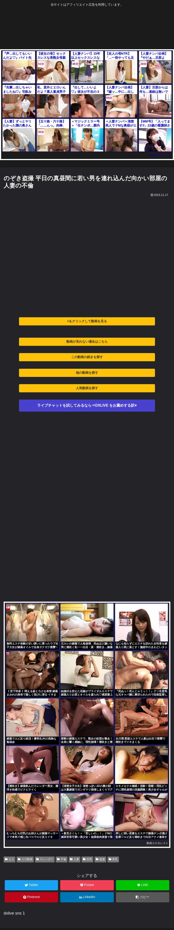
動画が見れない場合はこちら (87, 341)
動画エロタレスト (161, 155)
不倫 (61, 859)
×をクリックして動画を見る (87, 321)
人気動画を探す (87, 388)
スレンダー (44, 859)
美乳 (113, 859)
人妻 (74, 859)
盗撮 (100, 859)
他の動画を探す (87, 372)
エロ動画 (25, 859)
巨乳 (87, 859)
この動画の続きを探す (87, 357)
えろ (9, 859)
